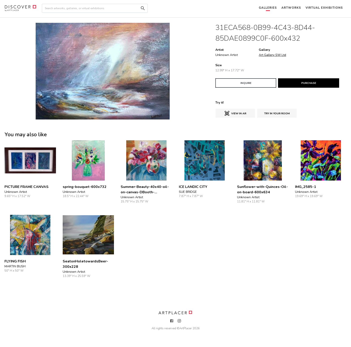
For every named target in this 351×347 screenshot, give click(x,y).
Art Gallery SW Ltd (272, 55)
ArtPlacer (186, 328)
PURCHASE (308, 83)
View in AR (235, 113)
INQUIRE (245, 83)
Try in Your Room (277, 113)
